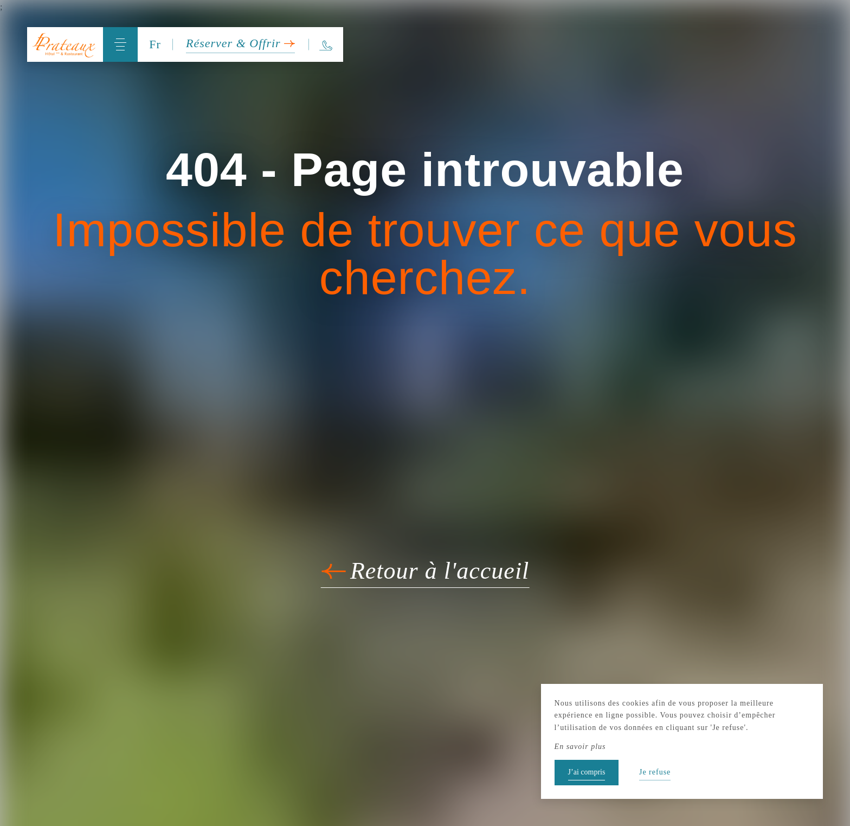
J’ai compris (587, 772)
